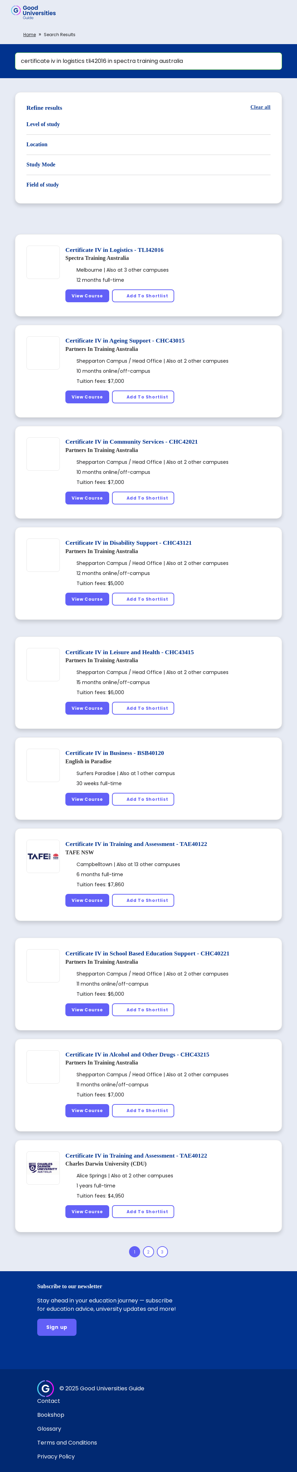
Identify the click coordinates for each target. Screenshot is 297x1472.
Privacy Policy (56, 1457)
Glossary (49, 1429)
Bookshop (50, 1415)
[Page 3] (162, 1251)
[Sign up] (57, 1327)
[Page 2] (148, 1251)
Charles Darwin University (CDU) (105, 1164)
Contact (48, 1401)
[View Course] (87, 295)
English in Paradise (88, 761)
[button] (282, 12)
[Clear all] (260, 107)
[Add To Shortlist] (143, 295)
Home (29, 35)
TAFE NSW (79, 852)
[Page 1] (134, 1251)
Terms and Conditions (67, 1443)
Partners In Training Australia (101, 349)
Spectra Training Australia (97, 258)
